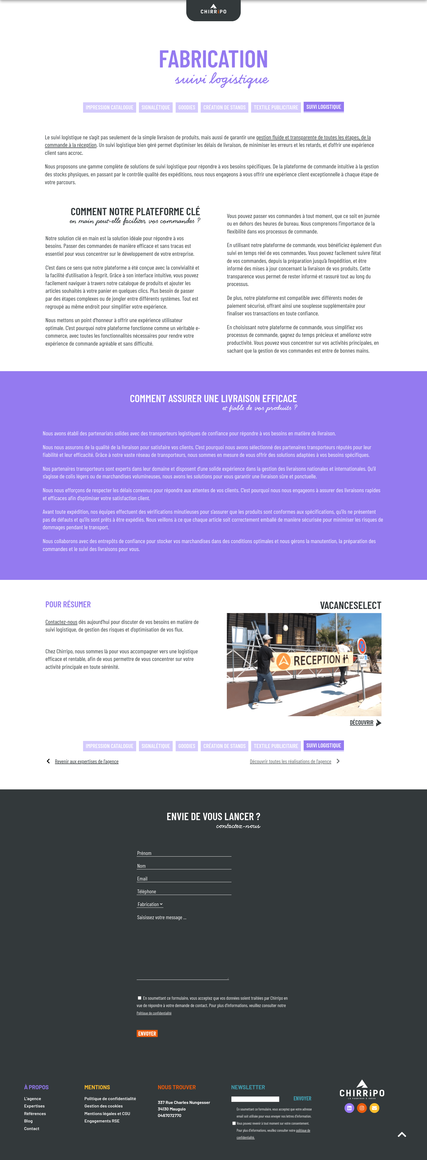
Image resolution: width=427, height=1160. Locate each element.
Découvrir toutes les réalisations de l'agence (206, 761)
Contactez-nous (61, 621)
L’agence (32, 1098)
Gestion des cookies (103, 1105)
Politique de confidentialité (154, 1013)
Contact (31, 1128)
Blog (28, 1120)
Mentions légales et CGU (107, 1113)
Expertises (34, 1105)
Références (35, 1113)
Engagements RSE (102, 1120)
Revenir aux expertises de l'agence (87, 761)
